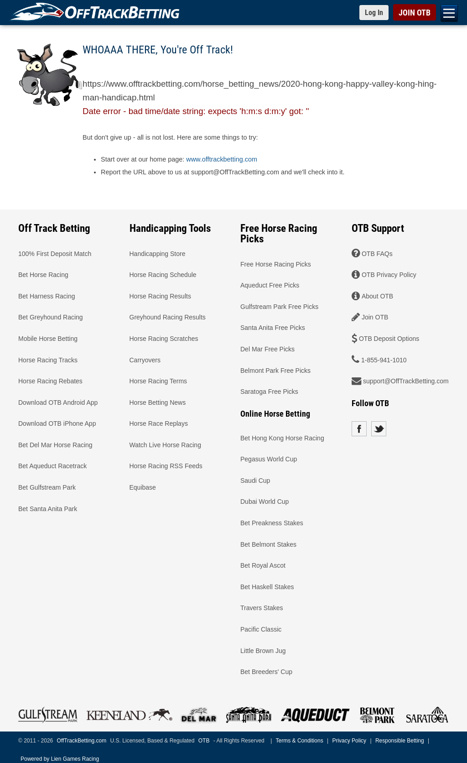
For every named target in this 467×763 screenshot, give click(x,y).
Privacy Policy (349, 740)
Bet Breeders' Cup (266, 671)
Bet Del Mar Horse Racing (55, 444)
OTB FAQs (377, 253)
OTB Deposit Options (389, 338)
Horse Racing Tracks (48, 359)
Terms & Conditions (299, 740)
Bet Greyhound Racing (50, 317)
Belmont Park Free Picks (275, 370)
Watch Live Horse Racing (165, 444)
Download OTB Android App (58, 402)
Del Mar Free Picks (267, 348)
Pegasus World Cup (268, 459)
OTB (204, 740)
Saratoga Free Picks (269, 391)
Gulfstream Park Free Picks (279, 306)
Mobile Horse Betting (48, 338)
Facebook (359, 428)
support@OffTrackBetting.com (406, 381)
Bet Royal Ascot (262, 565)
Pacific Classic (260, 629)
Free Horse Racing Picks (275, 263)
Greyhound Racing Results (168, 317)
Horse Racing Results (160, 295)
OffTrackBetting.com (82, 740)
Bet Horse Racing (43, 274)
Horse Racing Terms (158, 381)
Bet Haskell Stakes (267, 586)
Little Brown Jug (263, 650)
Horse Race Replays (159, 423)
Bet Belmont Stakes (268, 544)
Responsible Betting (399, 740)
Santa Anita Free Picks (272, 327)
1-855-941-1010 (384, 359)
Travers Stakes (261, 607)
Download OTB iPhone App (57, 423)
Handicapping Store (158, 253)
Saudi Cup (255, 480)
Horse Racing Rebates (50, 381)
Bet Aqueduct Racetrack (52, 466)
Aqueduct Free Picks (269, 285)
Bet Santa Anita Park (47, 508)
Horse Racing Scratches (164, 338)
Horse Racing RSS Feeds (166, 466)
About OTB (377, 295)
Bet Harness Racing (46, 295)
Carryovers (145, 359)
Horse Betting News (158, 402)
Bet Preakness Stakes (271, 523)
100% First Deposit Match (54, 253)
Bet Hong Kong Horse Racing (282, 437)
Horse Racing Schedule (163, 274)
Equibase (143, 487)
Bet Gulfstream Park (47, 487)
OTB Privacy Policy (389, 274)
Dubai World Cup (264, 501)
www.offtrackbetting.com (221, 159)
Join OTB (375, 317)
